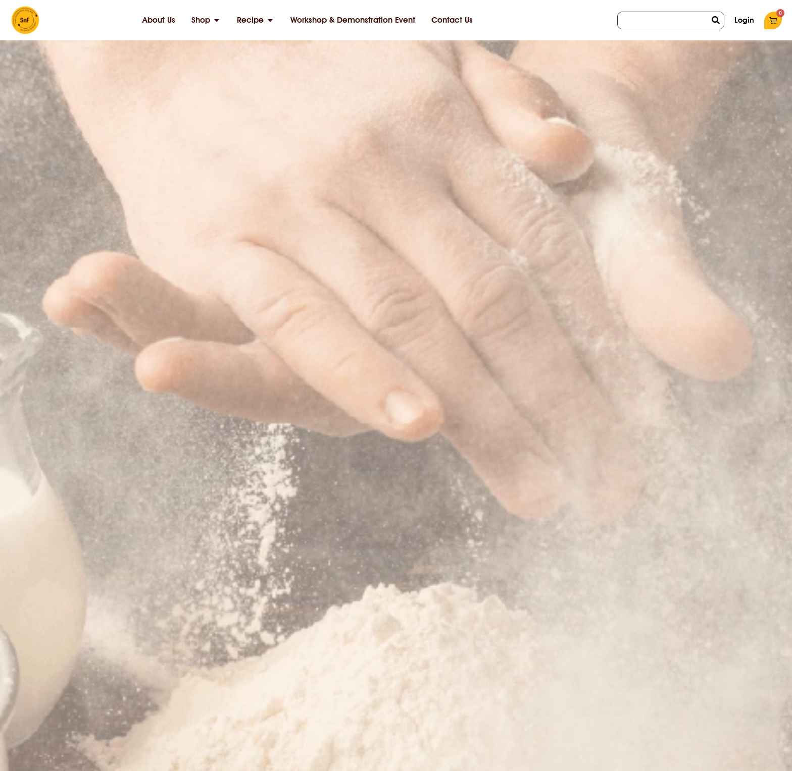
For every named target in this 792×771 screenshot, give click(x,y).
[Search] (715, 20)
